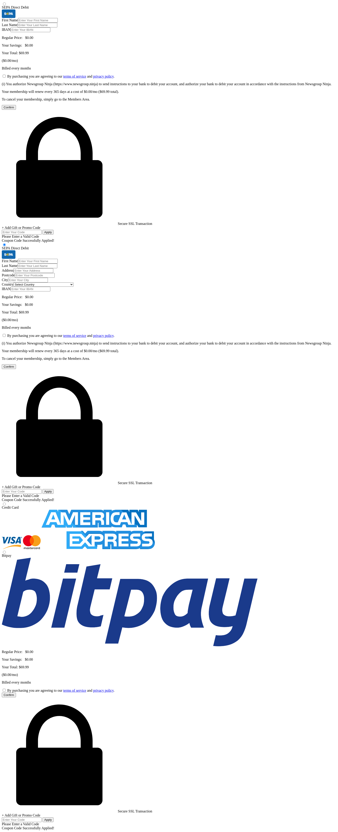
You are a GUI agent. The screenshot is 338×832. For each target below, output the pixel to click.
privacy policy (103, 76)
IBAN (6, 29)
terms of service (74, 76)
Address (7, 270)
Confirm (9, 107)
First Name (10, 20)
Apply (48, 232)
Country (7, 284)
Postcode (8, 275)
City (5, 280)
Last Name (10, 25)
